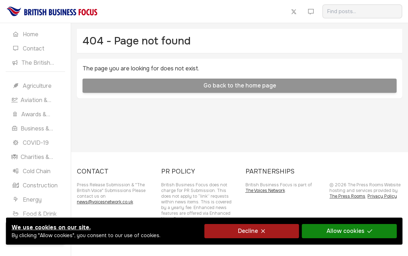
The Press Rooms (347, 196)
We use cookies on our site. (50, 227)
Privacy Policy (382, 196)
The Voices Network (265, 190)
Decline (251, 231)
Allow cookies (349, 231)
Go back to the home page (239, 85)
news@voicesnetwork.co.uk (105, 202)
